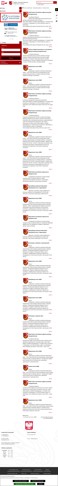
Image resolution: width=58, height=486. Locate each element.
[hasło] (10, 254)
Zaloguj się (11, 258)
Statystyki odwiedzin (47, 473)
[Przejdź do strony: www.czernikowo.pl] (56, 15)
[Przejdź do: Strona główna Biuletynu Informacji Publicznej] (22, 8)
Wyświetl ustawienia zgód (37, 480)
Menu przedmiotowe (4, 13)
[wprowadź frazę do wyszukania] (45, 2)
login (2, 248)
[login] (10, 250)
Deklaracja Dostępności (35, 473)
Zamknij (40, 483)
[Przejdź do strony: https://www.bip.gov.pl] (56, 12)
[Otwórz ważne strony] (56, 18)
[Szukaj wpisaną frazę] (55, 2)
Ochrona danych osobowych (21, 480)
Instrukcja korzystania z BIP (12, 473)
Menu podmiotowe (4, 208)
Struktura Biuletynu (37, 469)
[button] (21, 10)
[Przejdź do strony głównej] (14, 3)
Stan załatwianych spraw (13, 469)
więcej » (50, 28)
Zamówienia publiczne (37, 7)
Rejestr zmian (23, 473)
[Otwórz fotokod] (56, 21)
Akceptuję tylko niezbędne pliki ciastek (24, 483)
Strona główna (3, 10)
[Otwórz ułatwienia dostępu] (56, 9)
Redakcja (47, 469)
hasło (2, 252)
